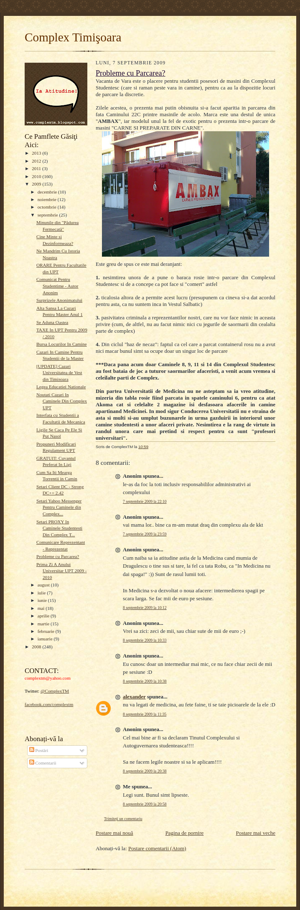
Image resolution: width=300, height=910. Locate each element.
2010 (37, 176)
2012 (37, 160)
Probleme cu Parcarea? (57, 556)
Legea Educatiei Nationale (61, 386)
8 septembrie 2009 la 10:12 (145, 607)
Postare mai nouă (114, 833)
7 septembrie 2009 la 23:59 (145, 534)
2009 (37, 183)
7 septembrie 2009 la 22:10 (145, 501)
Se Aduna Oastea (52, 322)
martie (44, 623)
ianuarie (46, 638)
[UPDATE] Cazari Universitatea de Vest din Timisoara (59, 373)
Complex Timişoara (73, 37)
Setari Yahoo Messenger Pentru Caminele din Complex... (58, 507)
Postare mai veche (255, 833)
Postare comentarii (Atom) (157, 848)
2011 (37, 168)
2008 (37, 646)
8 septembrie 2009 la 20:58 (145, 804)
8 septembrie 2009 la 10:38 (145, 681)
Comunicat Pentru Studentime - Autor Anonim (57, 286)
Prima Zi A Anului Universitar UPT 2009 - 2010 (61, 571)
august (44, 584)
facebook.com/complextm (49, 704)
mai (42, 608)
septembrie (48, 214)
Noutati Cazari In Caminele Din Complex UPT (61, 401)
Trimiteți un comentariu (123, 818)
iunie (43, 600)
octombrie (48, 206)
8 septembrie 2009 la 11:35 (144, 714)
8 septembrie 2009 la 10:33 (145, 640)
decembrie (48, 191)
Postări (38, 750)
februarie (47, 631)
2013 (37, 152)
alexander (134, 696)
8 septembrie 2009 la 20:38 (145, 771)
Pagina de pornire (184, 833)
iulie (42, 592)
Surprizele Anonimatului (59, 300)
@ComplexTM (55, 690)
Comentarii (42, 762)
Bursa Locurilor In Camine (61, 344)
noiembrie (48, 199)
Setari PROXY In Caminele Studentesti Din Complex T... (59, 528)
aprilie (44, 615)
